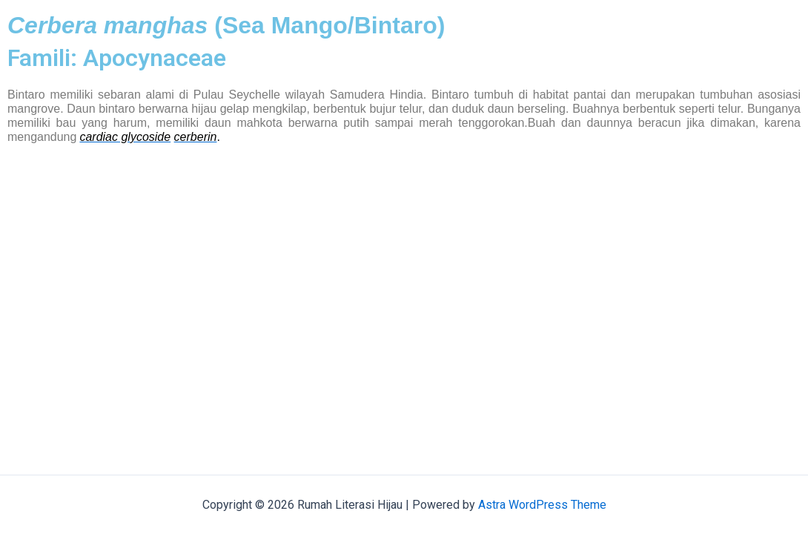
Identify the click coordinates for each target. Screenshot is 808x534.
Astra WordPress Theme (542, 505)
